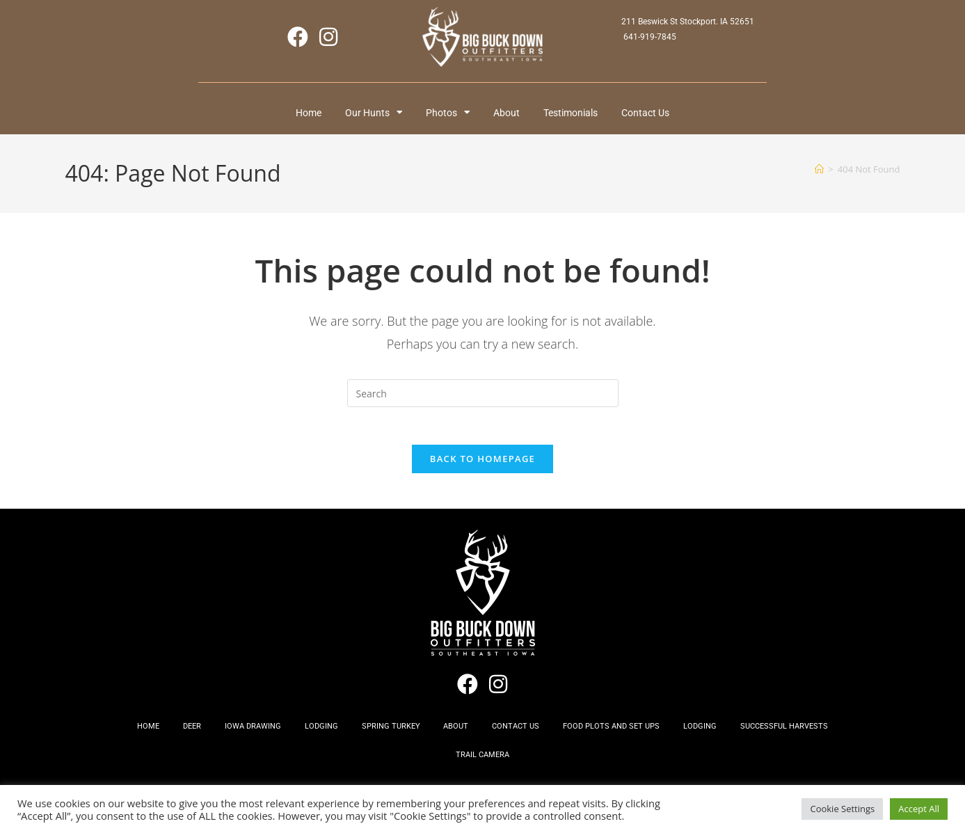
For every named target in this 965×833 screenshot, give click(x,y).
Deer (177, 735)
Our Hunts (367, 114)
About (509, 114)
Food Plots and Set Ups (622, 735)
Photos (446, 114)
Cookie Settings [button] (842, 808)
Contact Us (656, 114)
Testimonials (577, 114)
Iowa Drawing (242, 735)
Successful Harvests (803, 735)
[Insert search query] (483, 396)
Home (297, 114)
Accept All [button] (918, 808)
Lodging (315, 735)
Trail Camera (482, 767)
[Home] (819, 171)
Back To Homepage (482, 466)
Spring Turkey (389, 735)
